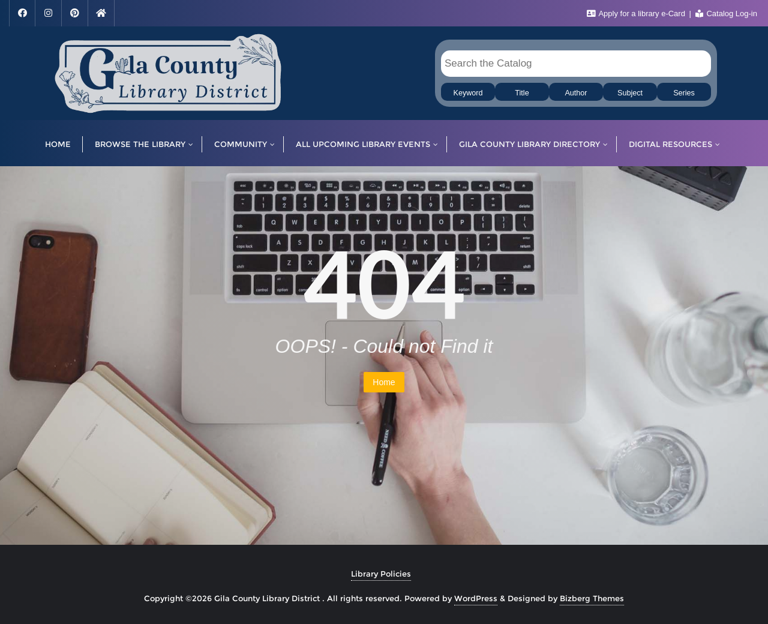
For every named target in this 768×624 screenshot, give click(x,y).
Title (522, 93)
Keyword (468, 93)
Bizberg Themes (592, 598)
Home (384, 382)
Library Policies (381, 573)
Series (684, 93)
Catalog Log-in (726, 13)
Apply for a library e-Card (637, 13)
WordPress (475, 598)
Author (576, 93)
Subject (630, 93)
